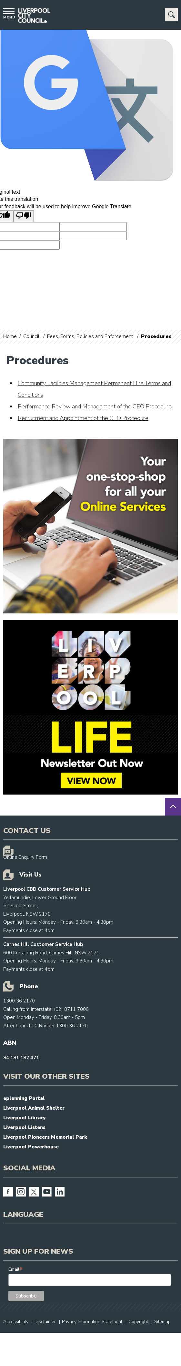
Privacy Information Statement (92, 1322)
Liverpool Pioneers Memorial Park (45, 1137)
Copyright (138, 1322)
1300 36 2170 (19, 1001)
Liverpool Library (24, 1117)
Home (10, 336)
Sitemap (162, 1322)
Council (31, 336)
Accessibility (15, 1322)
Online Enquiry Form (25, 857)
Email (15, 1269)
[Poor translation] (23, 216)
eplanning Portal (24, 1098)
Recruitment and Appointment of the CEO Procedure (83, 418)
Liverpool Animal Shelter (34, 1108)
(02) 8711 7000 (71, 1009)
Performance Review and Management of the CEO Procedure (95, 406)
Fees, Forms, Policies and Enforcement (90, 336)
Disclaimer (45, 1322)
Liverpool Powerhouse (31, 1147)
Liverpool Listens (24, 1127)
